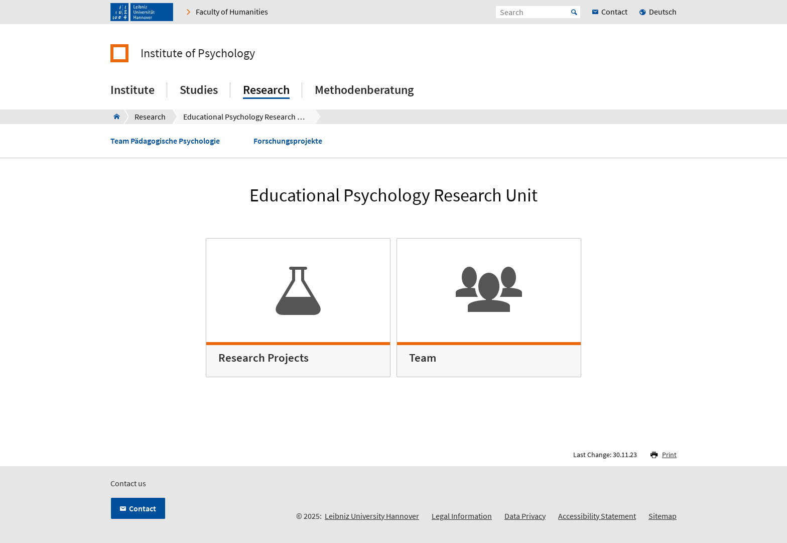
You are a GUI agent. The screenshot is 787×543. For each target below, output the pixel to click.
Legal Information (462, 516)
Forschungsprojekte (287, 141)
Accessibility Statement (597, 516)
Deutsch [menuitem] (663, 12)
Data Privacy (525, 516)
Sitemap (662, 516)
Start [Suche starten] (574, 12)
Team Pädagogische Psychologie (165, 141)
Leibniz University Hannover (372, 516)
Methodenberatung (364, 89)
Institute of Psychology (198, 53)
